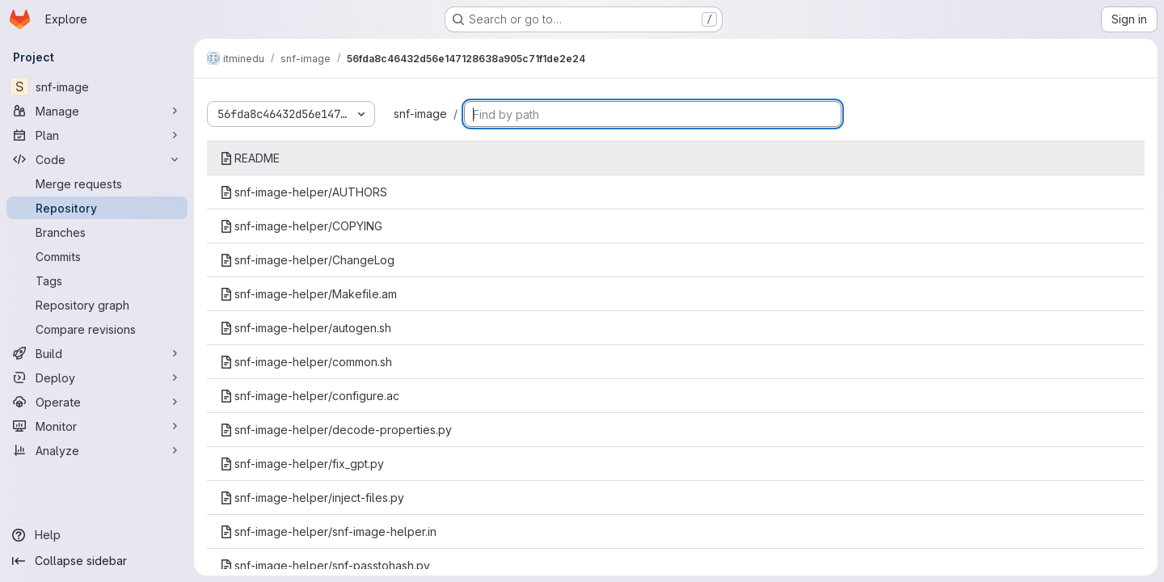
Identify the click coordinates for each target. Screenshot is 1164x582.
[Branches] (97, 232)
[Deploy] (97, 377)
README (250, 158)
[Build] (97, 353)
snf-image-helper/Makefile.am (308, 294)
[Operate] (97, 401)
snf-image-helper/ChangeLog (307, 260)
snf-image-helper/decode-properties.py (336, 429)
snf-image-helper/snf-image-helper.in (328, 531)
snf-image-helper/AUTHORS (303, 192)
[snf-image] (97, 86)
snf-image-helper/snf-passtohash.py (325, 565)
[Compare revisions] (97, 329)
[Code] (97, 159)
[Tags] (97, 280)
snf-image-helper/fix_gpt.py (302, 463)
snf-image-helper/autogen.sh (305, 328)
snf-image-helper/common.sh (306, 362)
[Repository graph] (97, 304)
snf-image (420, 113)
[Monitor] (97, 426)
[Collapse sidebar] (97, 561)
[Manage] (97, 110)
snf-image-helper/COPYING (301, 226)
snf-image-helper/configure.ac (309, 396)
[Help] (97, 535)
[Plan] (97, 135)
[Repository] (97, 207)
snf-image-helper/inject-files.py (312, 497)
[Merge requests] (97, 183)
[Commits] (97, 256)
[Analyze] (97, 450)
